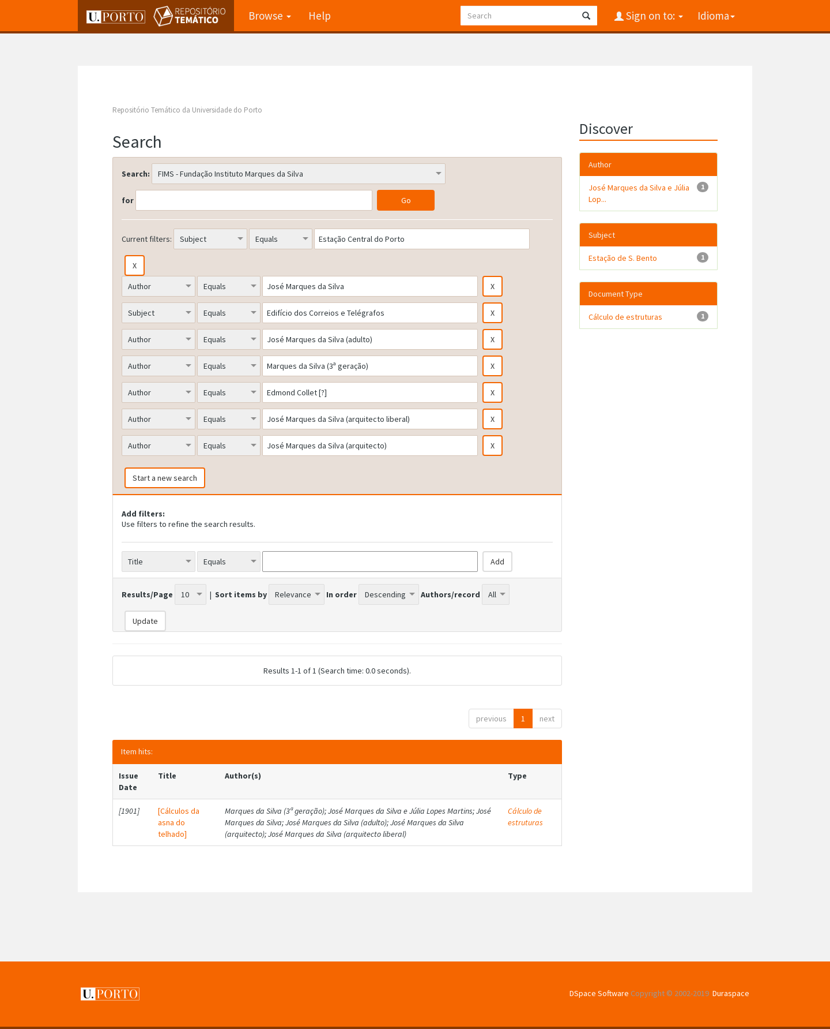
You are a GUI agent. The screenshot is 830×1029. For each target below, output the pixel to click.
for (128, 200)
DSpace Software (599, 993)
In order (341, 594)
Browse (269, 16)
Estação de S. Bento (622, 258)
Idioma (716, 16)
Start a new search (165, 478)
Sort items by (241, 594)
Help (319, 16)
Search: (136, 174)
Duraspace (730, 993)
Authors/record (450, 594)
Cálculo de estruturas (525, 817)
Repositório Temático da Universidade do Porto (187, 110)
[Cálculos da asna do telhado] (178, 822)
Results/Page (147, 594)
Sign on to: (653, 16)
